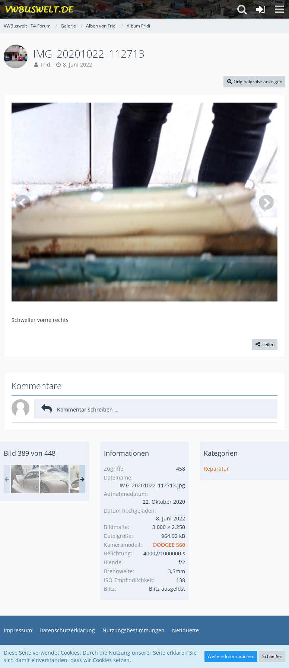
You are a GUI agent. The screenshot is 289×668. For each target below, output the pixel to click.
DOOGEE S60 (169, 544)
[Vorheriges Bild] (22, 202)
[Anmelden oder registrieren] (260, 9)
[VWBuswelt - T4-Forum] (39, 9)
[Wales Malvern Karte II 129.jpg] (25, 479)
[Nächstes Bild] (266, 202)
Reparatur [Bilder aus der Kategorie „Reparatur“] (216, 468)
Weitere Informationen (230, 656)
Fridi (46, 64)
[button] (279, 9)
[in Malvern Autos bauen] (54, 479)
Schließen (272, 656)
